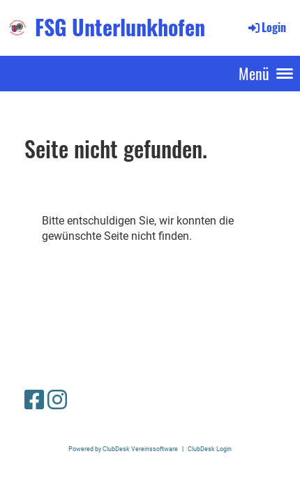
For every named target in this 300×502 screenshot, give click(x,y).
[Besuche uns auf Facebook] (34, 400)
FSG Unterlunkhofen (120, 27)
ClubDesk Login (210, 448)
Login (266, 27)
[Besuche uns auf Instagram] (57, 400)
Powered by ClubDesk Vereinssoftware (123, 448)
